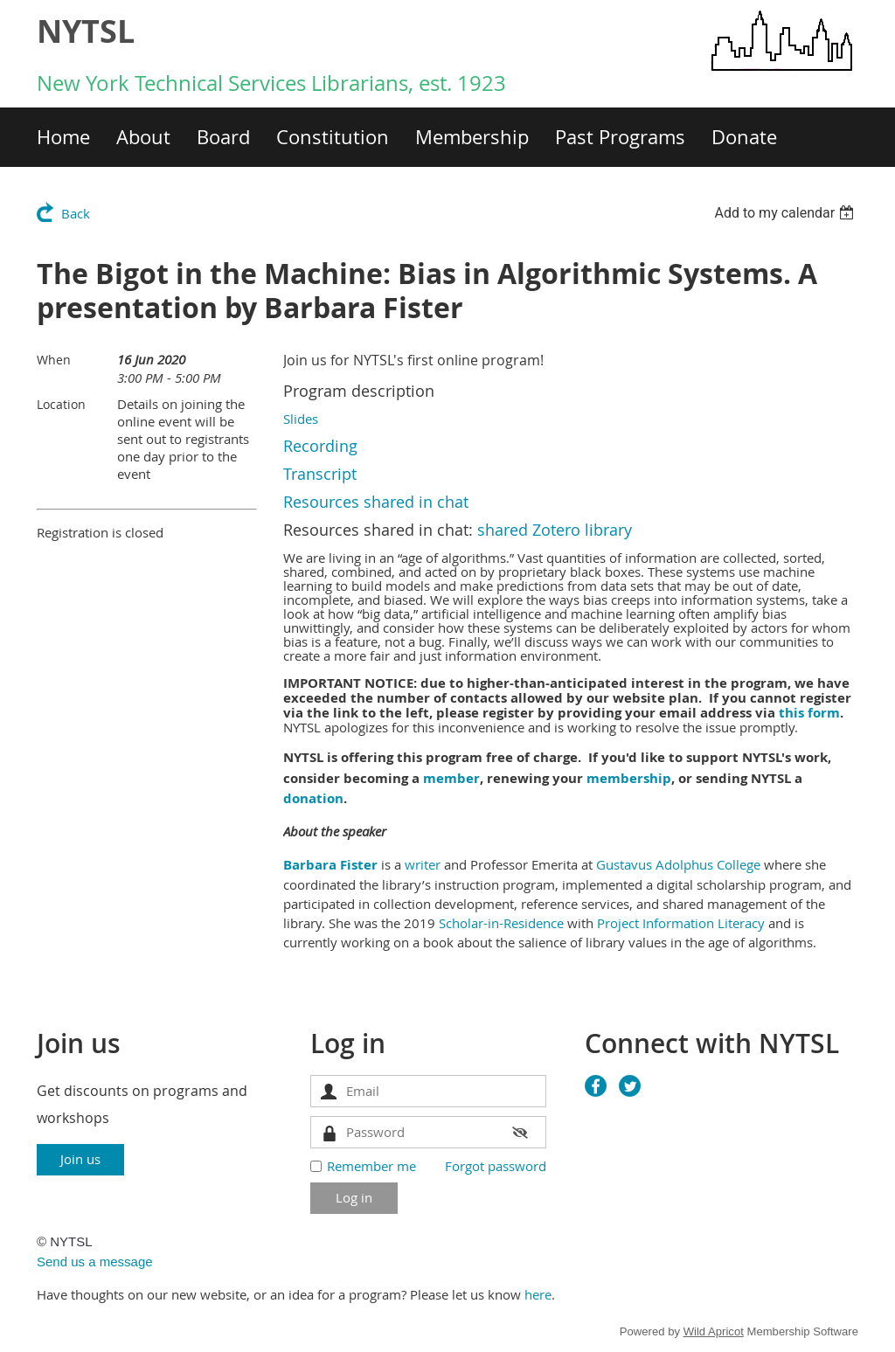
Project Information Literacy (679, 923)
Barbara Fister (330, 865)
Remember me (371, 1166)
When (54, 359)
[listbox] (786, 213)
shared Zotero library (554, 529)
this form (809, 713)
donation (313, 798)
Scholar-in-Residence (501, 923)
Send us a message (95, 1261)
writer (423, 864)
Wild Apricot (713, 1331)
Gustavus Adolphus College (676, 864)
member (451, 778)
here (538, 1294)
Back (75, 213)
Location (61, 404)
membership (628, 778)
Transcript (320, 473)
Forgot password (495, 1166)
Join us (80, 1159)
